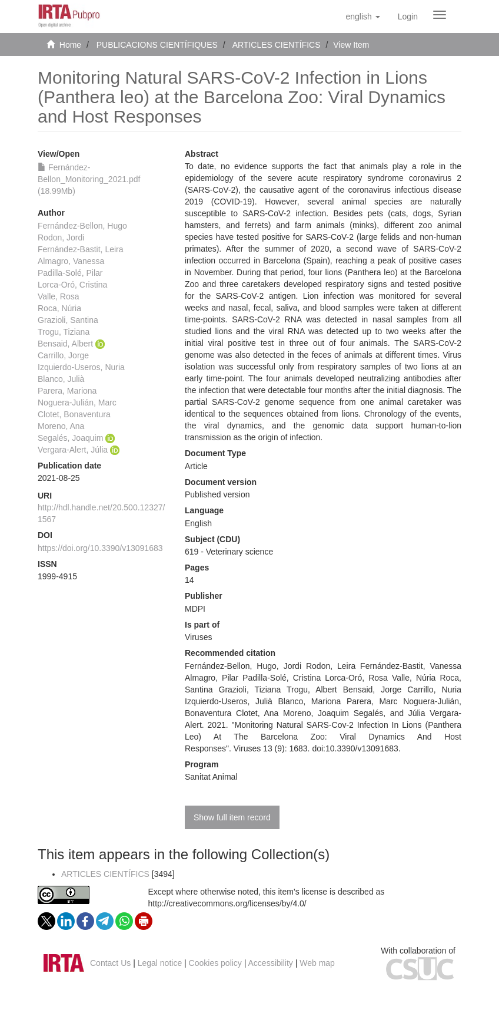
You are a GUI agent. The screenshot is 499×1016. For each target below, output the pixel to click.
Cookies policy (215, 963)
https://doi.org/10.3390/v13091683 (100, 548)
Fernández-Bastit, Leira (81, 249)
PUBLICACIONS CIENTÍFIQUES (157, 45)
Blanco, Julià (61, 379)
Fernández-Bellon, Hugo (82, 225)
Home (70, 45)
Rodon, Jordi (61, 237)
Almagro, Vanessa (71, 261)
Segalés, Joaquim (70, 438)
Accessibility (270, 963)
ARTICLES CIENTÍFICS (276, 45)
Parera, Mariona (67, 390)
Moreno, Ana (61, 426)
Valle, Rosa (58, 296)
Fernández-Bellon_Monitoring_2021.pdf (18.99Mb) (89, 179)
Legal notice (160, 963)
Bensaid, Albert (65, 343)
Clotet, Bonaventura (74, 414)
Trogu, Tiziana (63, 332)
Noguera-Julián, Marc (77, 402)
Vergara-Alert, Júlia (73, 449)
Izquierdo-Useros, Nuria (81, 367)
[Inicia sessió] (408, 16)
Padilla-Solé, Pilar (70, 273)
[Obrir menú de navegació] (440, 15)
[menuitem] (408, 16)
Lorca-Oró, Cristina (72, 284)
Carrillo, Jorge (63, 355)
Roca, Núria (59, 308)
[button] (362, 16)
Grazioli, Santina (68, 320)
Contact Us (110, 963)
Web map (317, 963)
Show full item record (232, 817)
